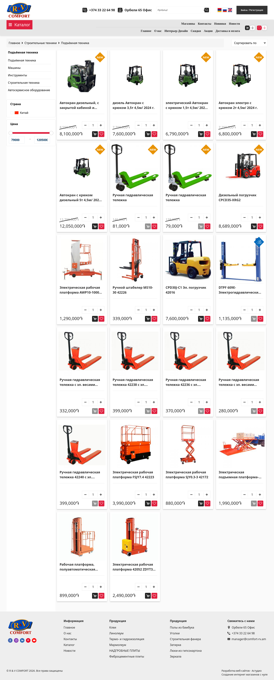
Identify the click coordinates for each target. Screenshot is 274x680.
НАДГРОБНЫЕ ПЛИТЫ (124, 651)
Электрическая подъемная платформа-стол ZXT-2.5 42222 (239, 475)
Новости (234, 23)
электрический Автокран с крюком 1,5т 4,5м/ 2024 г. (187, 105)
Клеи (112, 627)
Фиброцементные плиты (126, 656)
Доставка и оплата (227, 30)
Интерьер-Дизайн (176, 30)
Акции (208, 30)
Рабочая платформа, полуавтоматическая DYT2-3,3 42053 (77, 567)
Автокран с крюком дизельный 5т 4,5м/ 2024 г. (80, 197)
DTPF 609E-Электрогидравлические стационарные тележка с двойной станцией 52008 (240, 290)
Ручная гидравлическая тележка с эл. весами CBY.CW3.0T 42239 (80, 382)
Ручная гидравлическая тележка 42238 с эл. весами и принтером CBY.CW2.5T (133, 382)
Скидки (196, 30)
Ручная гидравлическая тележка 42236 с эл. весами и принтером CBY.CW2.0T (186, 382)
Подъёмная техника (75, 43)
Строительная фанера (185, 639)
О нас (158, 30)
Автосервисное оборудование (29, 90)
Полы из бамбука (182, 627)
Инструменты (17, 75)
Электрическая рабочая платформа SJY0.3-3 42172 (187, 474)
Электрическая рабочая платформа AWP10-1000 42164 (80, 290)
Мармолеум (117, 645)
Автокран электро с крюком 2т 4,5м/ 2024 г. (238, 105)
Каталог (69, 645)
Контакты (204, 23)
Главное (146, 30)
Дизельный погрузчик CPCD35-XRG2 (237, 197)
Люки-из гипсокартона (186, 651)
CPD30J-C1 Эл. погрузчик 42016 (186, 290)
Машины (14, 68)
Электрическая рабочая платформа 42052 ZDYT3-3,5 (133, 567)
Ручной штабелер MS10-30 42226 (133, 290)
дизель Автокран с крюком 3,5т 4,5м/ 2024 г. (134, 105)
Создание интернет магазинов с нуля (244, 674)
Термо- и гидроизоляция (126, 639)
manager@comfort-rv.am (246, 639)
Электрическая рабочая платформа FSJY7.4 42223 (133, 474)
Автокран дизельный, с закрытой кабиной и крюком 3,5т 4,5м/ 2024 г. (80, 105)
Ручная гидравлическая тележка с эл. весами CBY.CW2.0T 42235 (239, 382)
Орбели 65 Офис (241, 627)
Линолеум (116, 633)
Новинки (220, 23)
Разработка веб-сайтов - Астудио (241, 670)
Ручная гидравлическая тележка (133, 197)
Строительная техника (24, 83)
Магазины (188, 23)
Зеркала (175, 656)
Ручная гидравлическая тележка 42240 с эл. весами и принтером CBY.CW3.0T (80, 475)
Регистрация (256, 10)
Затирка (175, 645)
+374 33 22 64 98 (102, 10)
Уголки (175, 633)
